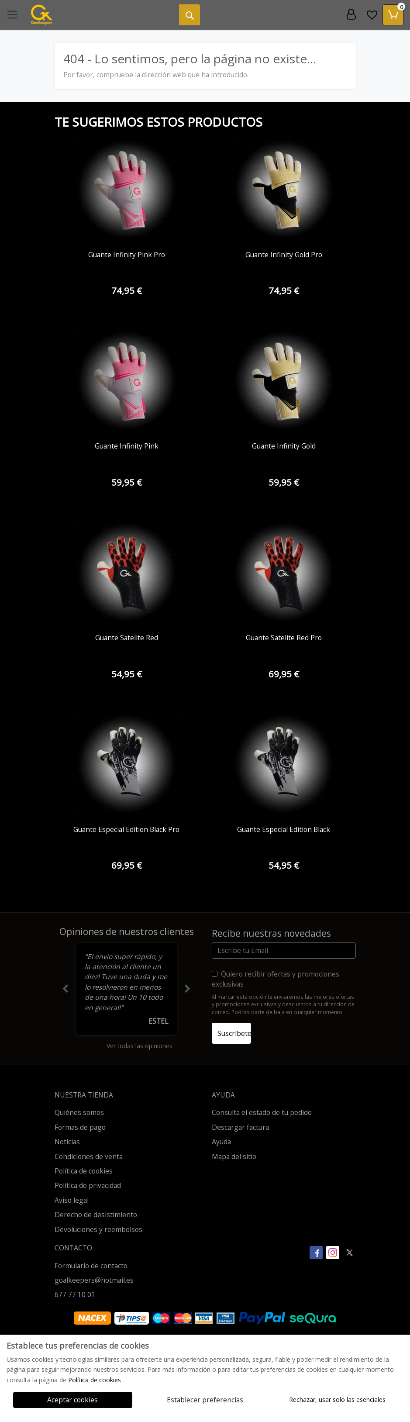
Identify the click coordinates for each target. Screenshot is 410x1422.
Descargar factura (240, 1127)
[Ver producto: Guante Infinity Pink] (126, 380)
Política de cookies (84, 1171)
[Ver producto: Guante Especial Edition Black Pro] (126, 763)
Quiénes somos (79, 1112)
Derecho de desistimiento (96, 1214)
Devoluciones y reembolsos (98, 1229)
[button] (65, 989)
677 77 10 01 (75, 1294)
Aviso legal (72, 1200)
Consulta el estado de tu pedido (262, 1112)
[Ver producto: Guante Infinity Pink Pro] (126, 189)
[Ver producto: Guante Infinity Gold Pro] (284, 189)
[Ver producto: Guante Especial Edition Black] (284, 763)
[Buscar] (189, 14)
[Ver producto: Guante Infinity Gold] (284, 380)
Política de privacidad (88, 1185)
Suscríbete (234, 1033)
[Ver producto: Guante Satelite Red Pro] (284, 572)
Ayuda (221, 1141)
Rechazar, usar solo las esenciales (337, 1399)
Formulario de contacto (91, 1265)
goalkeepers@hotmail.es (94, 1280)
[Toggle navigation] (12, 14)
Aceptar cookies (72, 1400)
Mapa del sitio (234, 1156)
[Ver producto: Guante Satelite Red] (126, 572)
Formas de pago (80, 1127)
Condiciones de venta (89, 1156)
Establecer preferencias (205, 1400)
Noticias (67, 1141)
